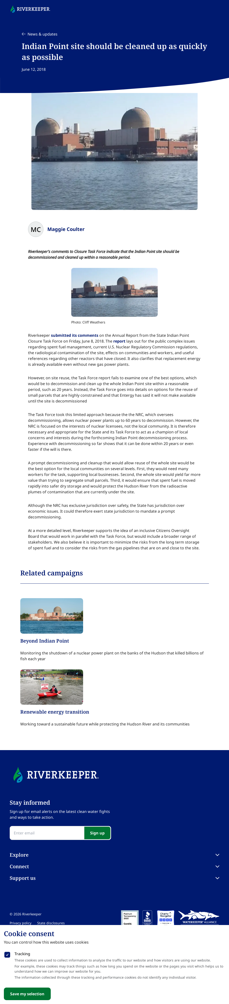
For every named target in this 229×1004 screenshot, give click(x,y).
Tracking (22, 953)
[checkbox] (7, 954)
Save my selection (27, 994)
